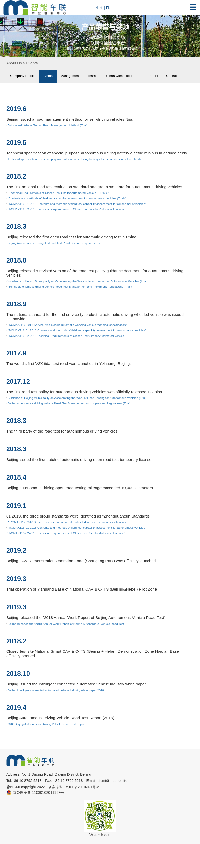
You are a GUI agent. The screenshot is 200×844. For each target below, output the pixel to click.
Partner (168, 76)
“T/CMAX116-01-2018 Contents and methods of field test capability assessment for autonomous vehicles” (84, 527)
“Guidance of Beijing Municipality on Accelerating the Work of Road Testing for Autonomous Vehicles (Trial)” (85, 281)
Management (77, 76)
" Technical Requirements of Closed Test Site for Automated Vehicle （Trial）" (63, 193)
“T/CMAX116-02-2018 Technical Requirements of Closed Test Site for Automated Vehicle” (72, 533)
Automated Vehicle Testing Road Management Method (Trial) (51, 125)
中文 (99, 7)
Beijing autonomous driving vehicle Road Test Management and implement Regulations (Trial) (75, 403)
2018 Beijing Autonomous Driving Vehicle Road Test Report (50, 724)
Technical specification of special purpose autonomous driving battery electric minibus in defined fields (81, 159)
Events (34, 63)
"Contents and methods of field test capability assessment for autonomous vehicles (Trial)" (72, 198)
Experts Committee (129, 76)
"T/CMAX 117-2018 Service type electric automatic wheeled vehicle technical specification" (73, 325)
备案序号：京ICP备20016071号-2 (76, 786)
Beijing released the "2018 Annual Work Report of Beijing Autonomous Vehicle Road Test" (72, 623)
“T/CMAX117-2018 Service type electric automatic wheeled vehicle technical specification (72, 522)
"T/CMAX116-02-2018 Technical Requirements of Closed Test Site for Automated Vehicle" (72, 209)
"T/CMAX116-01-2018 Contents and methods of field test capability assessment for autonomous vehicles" (84, 204)
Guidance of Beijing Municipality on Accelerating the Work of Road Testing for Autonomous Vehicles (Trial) (84, 398)
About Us (14, 63)
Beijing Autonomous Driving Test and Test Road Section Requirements (58, 243)
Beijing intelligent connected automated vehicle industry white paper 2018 (60, 690)
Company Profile (24, 76)
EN (109, 7)
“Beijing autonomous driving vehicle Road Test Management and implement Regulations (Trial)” (76, 287)
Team (100, 76)
